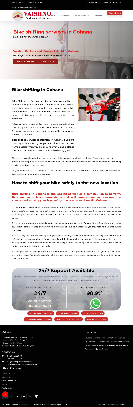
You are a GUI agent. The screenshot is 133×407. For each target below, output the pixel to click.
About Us (92, 337)
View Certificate (25, 61)
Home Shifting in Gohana (68, 313)
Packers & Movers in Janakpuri (47, 393)
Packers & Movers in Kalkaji (77, 385)
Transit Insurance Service (96, 319)
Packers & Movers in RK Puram (47, 376)
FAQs (90, 348)
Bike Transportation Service (66, 348)
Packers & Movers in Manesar (46, 399)
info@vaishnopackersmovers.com (24, 7)
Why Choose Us (95, 344)
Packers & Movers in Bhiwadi (14, 399)
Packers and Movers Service (66, 360)
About (52, 15)
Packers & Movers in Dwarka (14, 376)
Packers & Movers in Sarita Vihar (111, 370)
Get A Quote (115, 13)
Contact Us (98, 15)
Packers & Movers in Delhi (109, 376)
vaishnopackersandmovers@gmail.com (22, 364)
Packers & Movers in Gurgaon (110, 393)
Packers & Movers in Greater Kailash (112, 388)
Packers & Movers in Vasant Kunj (80, 393)
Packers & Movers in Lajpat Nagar (16, 386)
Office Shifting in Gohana (93, 313)
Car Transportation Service (65, 345)
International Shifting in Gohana (38, 319)
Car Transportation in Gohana (40, 313)
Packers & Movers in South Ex (79, 399)
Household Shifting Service (66, 337)
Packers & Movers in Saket (45, 385)
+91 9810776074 (35, 2)
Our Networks (81, 15)
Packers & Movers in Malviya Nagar (80, 379)
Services (65, 15)
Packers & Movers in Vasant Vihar (79, 372)
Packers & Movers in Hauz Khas (111, 399)
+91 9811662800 (18, 2)
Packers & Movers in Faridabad (15, 370)
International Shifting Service (66, 356)
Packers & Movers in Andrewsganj (16, 395)
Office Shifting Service (64, 341)
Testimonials (93, 351)
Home (15, 37)
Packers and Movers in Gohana (68, 319)
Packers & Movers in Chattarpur (47, 370)
